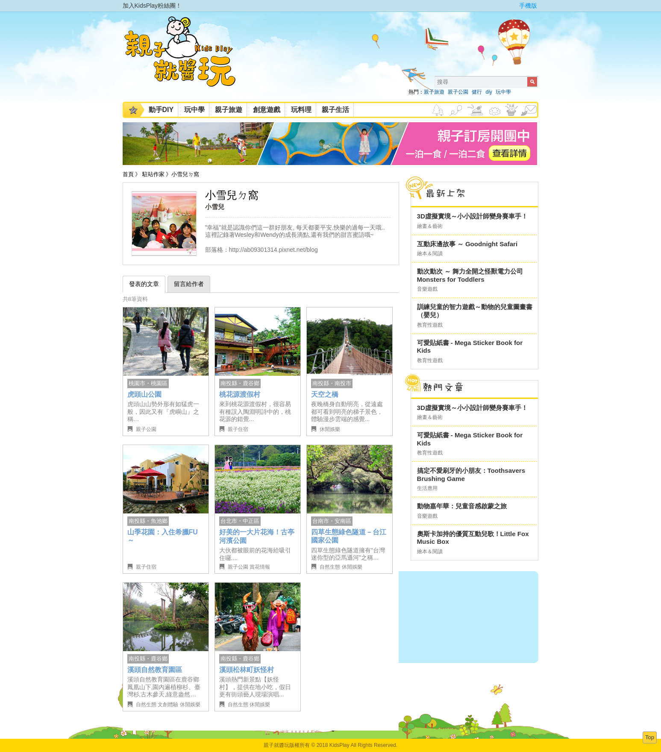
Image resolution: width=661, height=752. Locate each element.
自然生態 (330, 567)
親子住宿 (238, 429)
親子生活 (335, 109)
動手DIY (161, 109)
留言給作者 (189, 283)
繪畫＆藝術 (430, 226)
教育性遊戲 (430, 325)
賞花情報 (260, 567)
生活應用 (427, 488)
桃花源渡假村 (239, 394)
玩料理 (301, 109)
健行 (477, 92)
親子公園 (458, 92)
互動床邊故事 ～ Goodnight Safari (467, 244)
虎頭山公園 (144, 394)
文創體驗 (168, 705)
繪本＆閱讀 (430, 254)
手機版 (528, 5)
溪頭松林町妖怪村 (246, 669)
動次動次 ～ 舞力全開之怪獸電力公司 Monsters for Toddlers (470, 275)
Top (649, 737)
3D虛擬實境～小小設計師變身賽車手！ (472, 216)
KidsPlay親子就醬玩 (187, 59)
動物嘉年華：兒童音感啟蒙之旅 (462, 506)
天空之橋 (324, 394)
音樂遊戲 (427, 289)
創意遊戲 (266, 109)
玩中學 (503, 92)
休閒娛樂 (330, 429)
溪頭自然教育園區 (154, 669)
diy (488, 92)
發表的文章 (144, 283)
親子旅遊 (434, 92)
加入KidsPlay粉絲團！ (152, 5)
